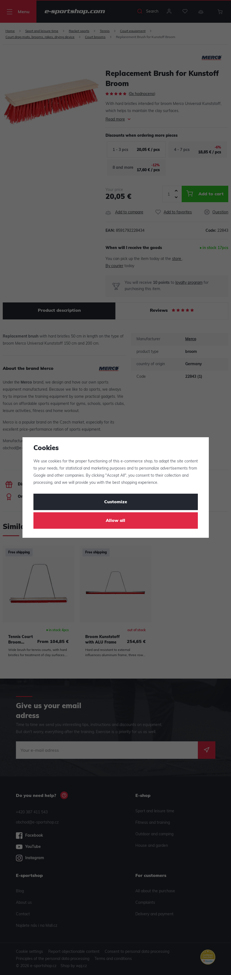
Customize (115, 502)
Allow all (115, 521)
